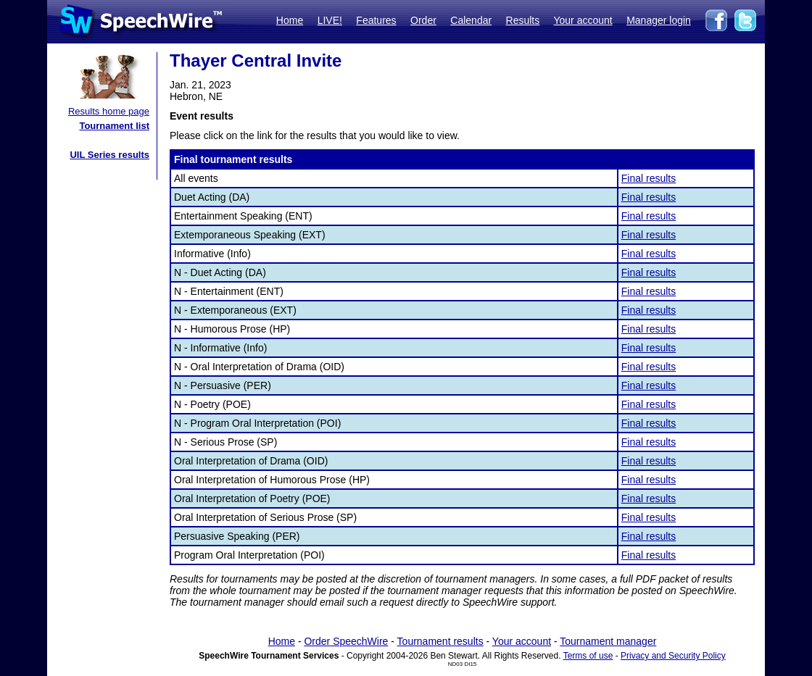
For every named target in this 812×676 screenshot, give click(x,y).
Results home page (108, 111)
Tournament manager (608, 641)
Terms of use (588, 656)
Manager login (658, 20)
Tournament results (440, 641)
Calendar (471, 20)
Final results (648, 178)
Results (523, 20)
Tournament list (114, 125)
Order (423, 20)
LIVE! (330, 20)
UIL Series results (109, 154)
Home (289, 20)
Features (376, 20)
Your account (582, 20)
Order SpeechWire (346, 641)
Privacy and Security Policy (673, 656)
